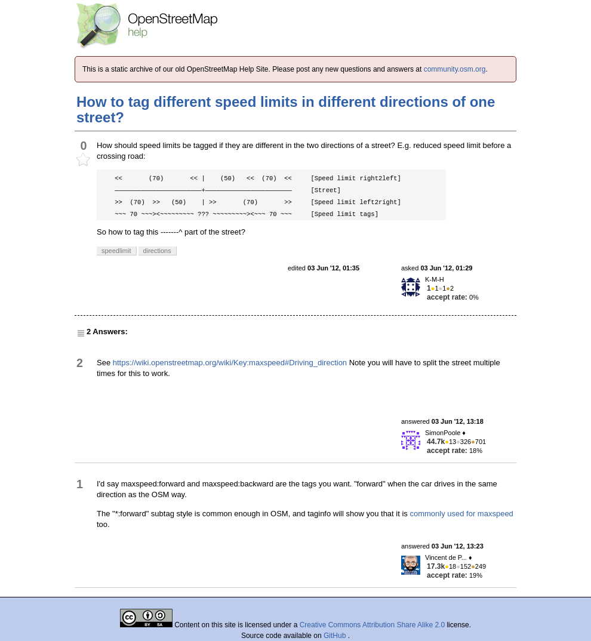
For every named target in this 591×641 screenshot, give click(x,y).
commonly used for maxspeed (461, 513)
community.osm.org (455, 69)
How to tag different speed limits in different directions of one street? (285, 109)
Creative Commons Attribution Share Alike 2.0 (372, 625)
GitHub (336, 635)
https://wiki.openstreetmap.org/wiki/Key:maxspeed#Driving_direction (230, 362)
